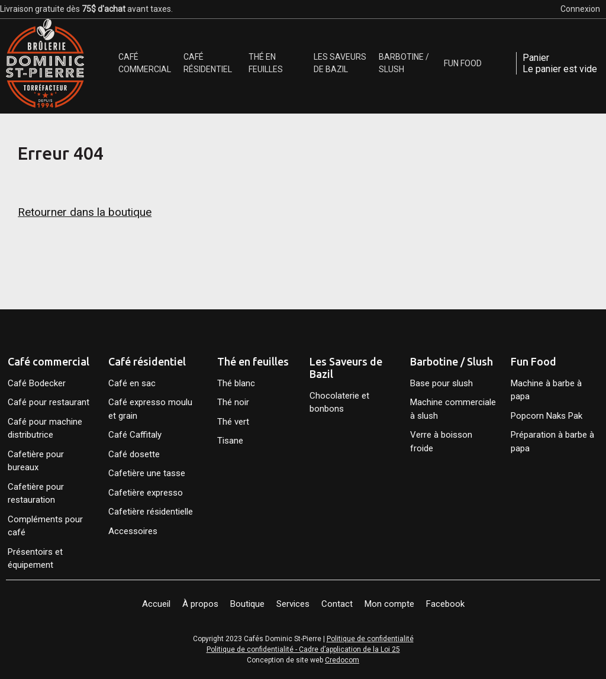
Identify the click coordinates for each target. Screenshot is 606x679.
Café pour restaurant (48, 402)
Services (293, 604)
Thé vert (233, 421)
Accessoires (132, 531)
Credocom (342, 660)
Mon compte (389, 604)
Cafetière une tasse (146, 473)
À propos (200, 604)
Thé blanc (236, 383)
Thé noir (233, 402)
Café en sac (132, 383)
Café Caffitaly (135, 434)
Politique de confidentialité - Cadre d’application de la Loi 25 (303, 649)
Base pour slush (441, 383)
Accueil (156, 604)
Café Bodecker (37, 383)
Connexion (580, 9)
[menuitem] (147, 63)
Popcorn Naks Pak (546, 415)
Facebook (445, 604)
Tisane (230, 440)
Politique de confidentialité (370, 639)
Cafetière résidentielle (150, 511)
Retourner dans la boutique (85, 212)
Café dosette (134, 454)
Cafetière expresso (145, 492)
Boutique (247, 604)
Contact (337, 604)
